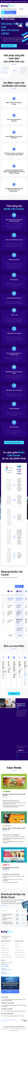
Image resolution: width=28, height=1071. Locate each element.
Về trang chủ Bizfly (7, 1)
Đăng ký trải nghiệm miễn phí (14, 442)
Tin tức (16, 948)
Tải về (22, 915)
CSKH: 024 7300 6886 (20, 1)
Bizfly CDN (3, 946)
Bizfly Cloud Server (5, 943)
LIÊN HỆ (21, 9)
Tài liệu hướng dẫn (19, 954)
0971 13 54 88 (17, 757)
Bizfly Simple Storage (5, 948)
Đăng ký (10, 635)
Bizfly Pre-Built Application (6, 956)
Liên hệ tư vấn (14, 693)
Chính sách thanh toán (19, 952)
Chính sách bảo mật (19, 950)
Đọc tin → (10, 991)
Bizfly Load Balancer (5, 950)
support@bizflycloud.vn (6, 969)
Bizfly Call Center (4, 952)
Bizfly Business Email (5, 954)
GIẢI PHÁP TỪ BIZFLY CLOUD (9, 9)
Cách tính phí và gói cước (20, 956)
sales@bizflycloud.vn (6, 973)
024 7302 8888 (10, 12)
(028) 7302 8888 (4, 966)
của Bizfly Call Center (14, 85)
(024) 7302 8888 (4, 964)
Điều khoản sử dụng (5, 1019)
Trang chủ (3, 16)
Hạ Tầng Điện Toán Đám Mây (20, 16)
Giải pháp (10, 16)
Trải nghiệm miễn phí (9, 45)
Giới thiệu (17, 943)
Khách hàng (17, 946)
